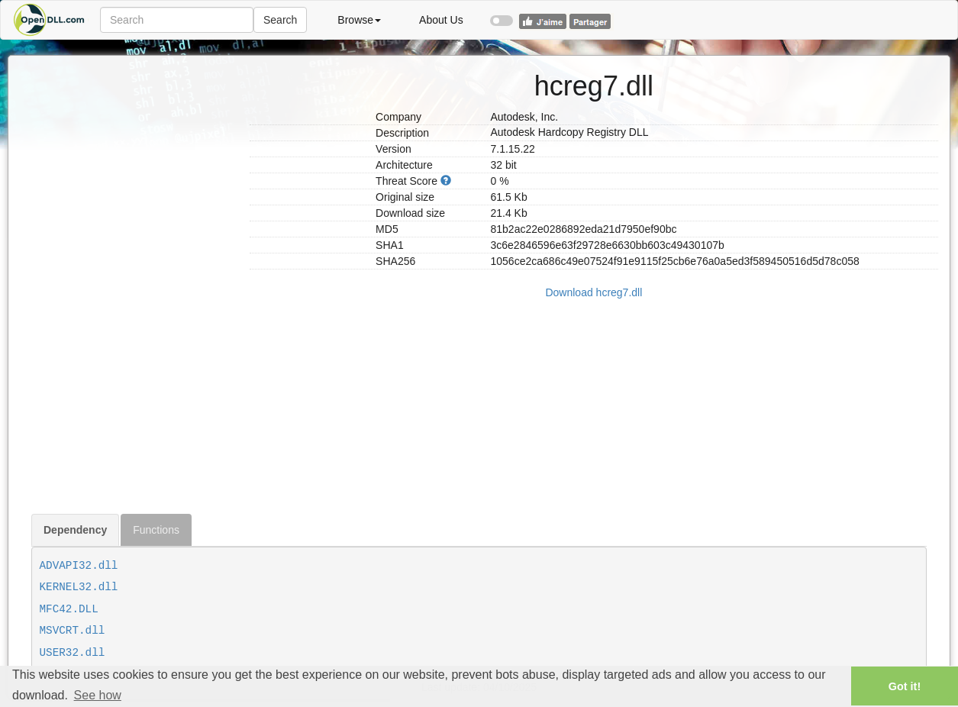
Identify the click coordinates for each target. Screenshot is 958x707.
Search (280, 20)
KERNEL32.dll (79, 587)
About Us (441, 20)
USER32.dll (72, 653)
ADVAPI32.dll (79, 566)
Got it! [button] (905, 686)
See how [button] (97, 695)
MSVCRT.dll (72, 631)
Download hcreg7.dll (593, 292)
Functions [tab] (156, 530)
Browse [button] (359, 20)
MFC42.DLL (69, 609)
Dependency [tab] (75, 530)
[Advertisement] (134, 285)
